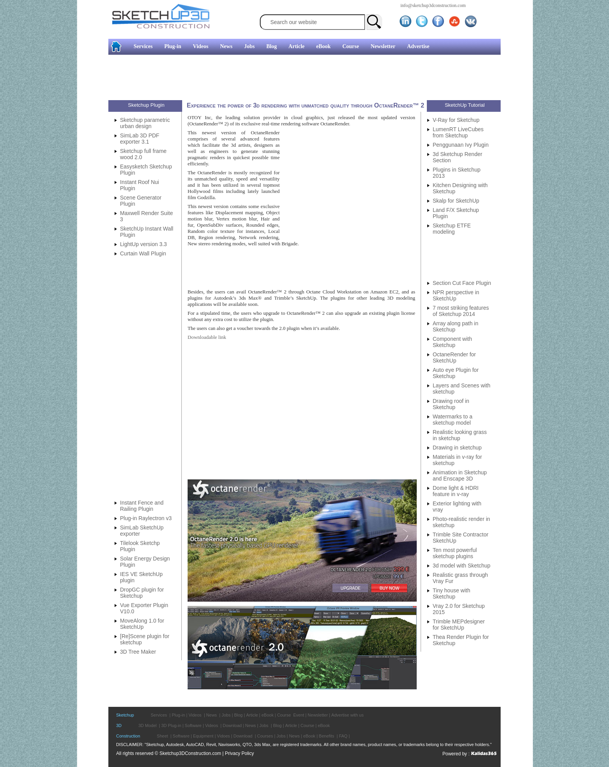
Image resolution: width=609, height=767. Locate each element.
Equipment (203, 736)
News (226, 46)
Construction (128, 736)
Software (193, 725)
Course (350, 46)
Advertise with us (347, 715)
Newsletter (383, 46)
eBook (323, 46)
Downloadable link (207, 337)
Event (298, 715)
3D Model (147, 725)
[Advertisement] (31, 118)
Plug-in (172, 46)
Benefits (326, 736)
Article (296, 46)
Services (143, 46)
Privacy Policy (239, 753)
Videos (201, 46)
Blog (271, 46)
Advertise (418, 46)
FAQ (343, 736)
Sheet (162, 736)
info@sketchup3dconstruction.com (433, 5)
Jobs (249, 46)
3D (119, 725)
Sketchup (125, 715)
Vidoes (223, 736)
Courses (265, 736)
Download (232, 725)
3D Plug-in (171, 725)
